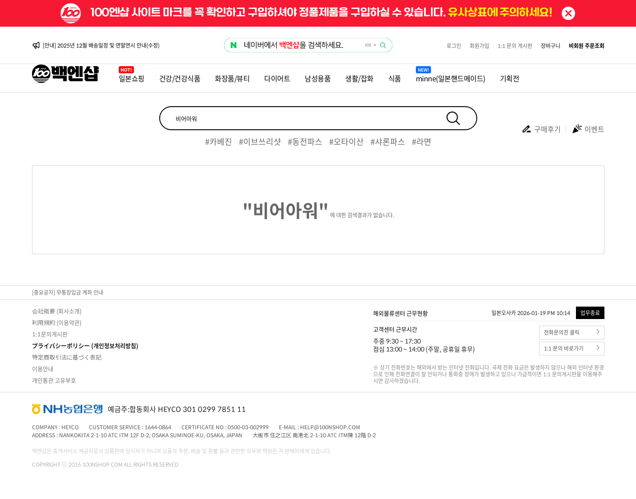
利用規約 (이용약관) (56, 322)
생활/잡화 (359, 78)
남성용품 (317, 78)
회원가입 (479, 46)
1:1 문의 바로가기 (572, 348)
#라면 (421, 142)
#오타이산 (346, 142)
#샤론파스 (387, 142)
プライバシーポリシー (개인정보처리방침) (85, 345)
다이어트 (277, 78)
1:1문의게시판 (50, 334)
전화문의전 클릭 (572, 332)
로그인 (454, 46)
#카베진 (218, 142)
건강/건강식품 (180, 78)
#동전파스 (305, 142)
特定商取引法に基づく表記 (66, 357)
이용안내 (42, 368)
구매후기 (541, 129)
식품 (394, 78)
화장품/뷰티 (232, 78)
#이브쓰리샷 (260, 142)
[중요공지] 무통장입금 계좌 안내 (67, 292)
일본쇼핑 (132, 78)
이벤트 (588, 129)
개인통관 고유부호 (54, 380)
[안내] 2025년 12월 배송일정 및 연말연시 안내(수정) (101, 45)
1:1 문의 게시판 (515, 46)
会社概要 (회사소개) (56, 311)
